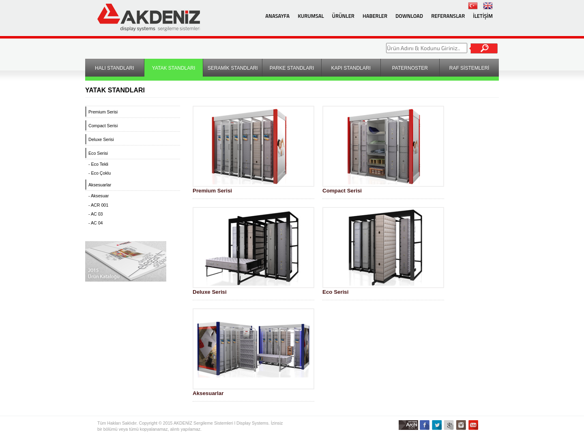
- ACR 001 (98, 205)
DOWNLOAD (409, 16)
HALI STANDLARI (114, 68)
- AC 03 (95, 214)
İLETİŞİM (483, 16)
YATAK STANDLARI (173, 68)
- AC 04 (95, 222)
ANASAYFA (277, 16)
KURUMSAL (311, 16)
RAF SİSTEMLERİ (469, 68)
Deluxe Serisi (101, 139)
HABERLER (375, 16)
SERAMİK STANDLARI (233, 68)
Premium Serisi (103, 111)
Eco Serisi (98, 153)
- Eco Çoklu (99, 173)
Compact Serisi (103, 125)
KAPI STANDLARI (351, 68)
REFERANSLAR (448, 16)
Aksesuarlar (99, 184)
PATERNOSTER (410, 68)
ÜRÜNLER (343, 16)
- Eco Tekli (98, 164)
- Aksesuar (98, 195)
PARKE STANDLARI (292, 68)
